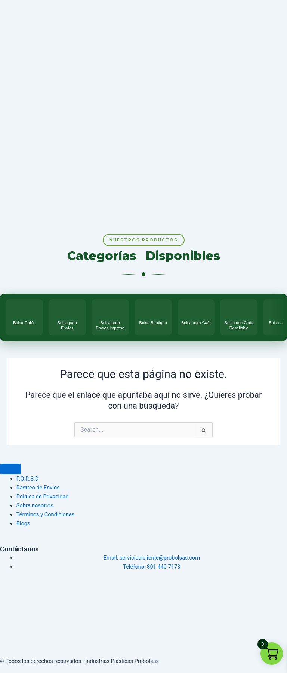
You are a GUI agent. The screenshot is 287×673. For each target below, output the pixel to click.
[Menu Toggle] (10, 469)
